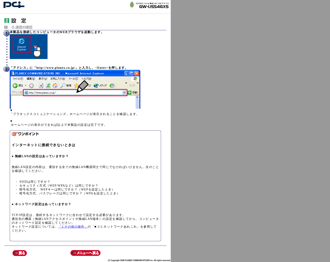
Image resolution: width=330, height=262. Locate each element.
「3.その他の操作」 (73, 226)
